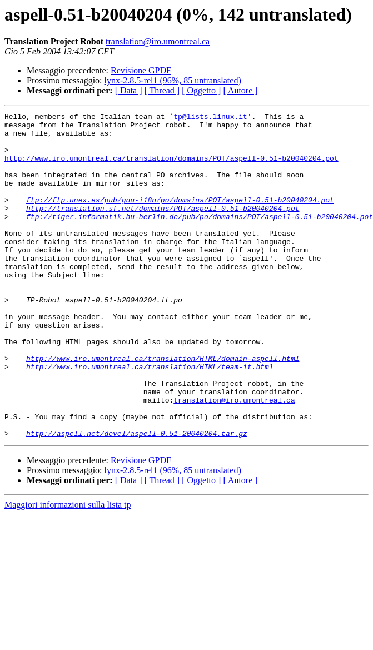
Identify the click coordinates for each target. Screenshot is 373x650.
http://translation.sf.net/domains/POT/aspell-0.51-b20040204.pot (162, 228)
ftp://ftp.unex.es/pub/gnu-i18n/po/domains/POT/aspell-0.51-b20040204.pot (180, 218)
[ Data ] (128, 90)
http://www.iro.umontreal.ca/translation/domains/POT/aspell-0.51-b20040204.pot (171, 168)
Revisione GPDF (141, 70)
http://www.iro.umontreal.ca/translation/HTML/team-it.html (149, 418)
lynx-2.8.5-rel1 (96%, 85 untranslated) (173, 80)
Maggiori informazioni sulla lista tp (67, 569)
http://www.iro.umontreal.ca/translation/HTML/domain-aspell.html (162, 408)
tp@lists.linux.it (210, 118)
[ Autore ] (240, 90)
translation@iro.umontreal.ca (158, 41)
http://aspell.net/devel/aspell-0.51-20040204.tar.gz (136, 498)
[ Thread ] (162, 90)
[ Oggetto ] (201, 90)
